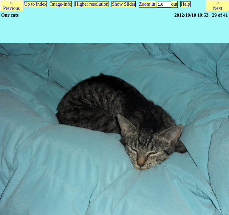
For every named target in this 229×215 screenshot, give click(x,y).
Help (185, 4)
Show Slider (123, 4)
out (174, 4)
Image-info (60, 4)
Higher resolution (91, 4)
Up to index (35, 4)
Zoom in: (148, 4)
